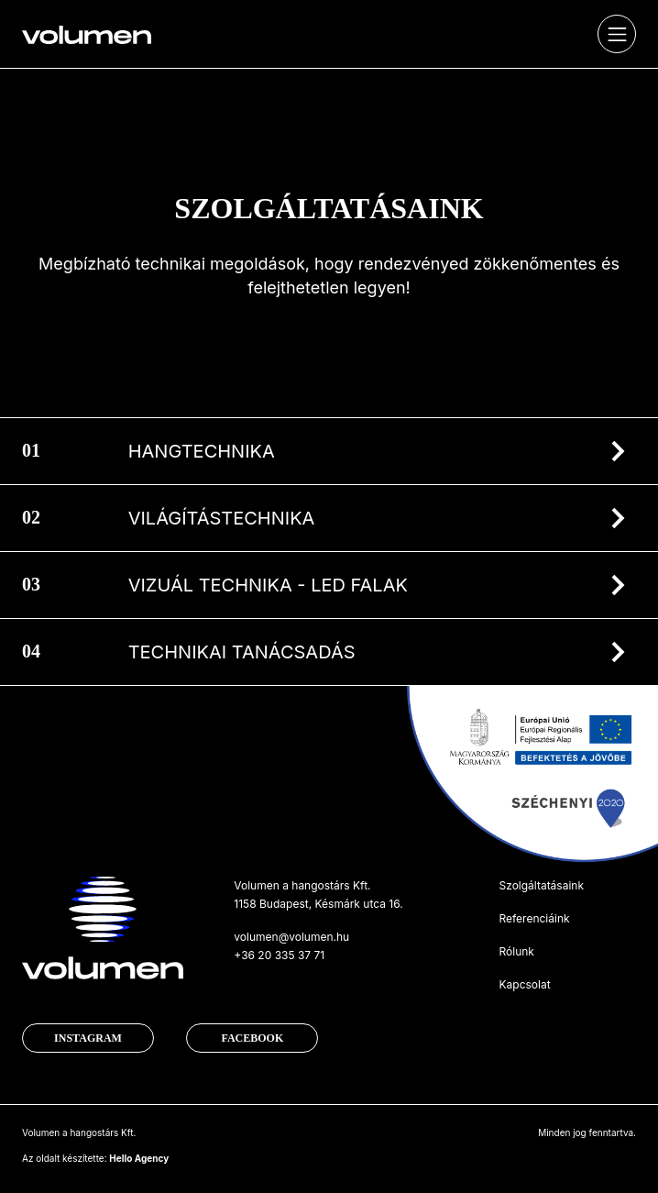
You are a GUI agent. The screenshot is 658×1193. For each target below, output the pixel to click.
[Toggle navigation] (617, 34)
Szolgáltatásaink (541, 885)
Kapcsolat (524, 984)
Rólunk (516, 951)
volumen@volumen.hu (291, 937)
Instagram (88, 1038)
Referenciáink (534, 918)
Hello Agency (139, 1158)
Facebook (252, 1038)
